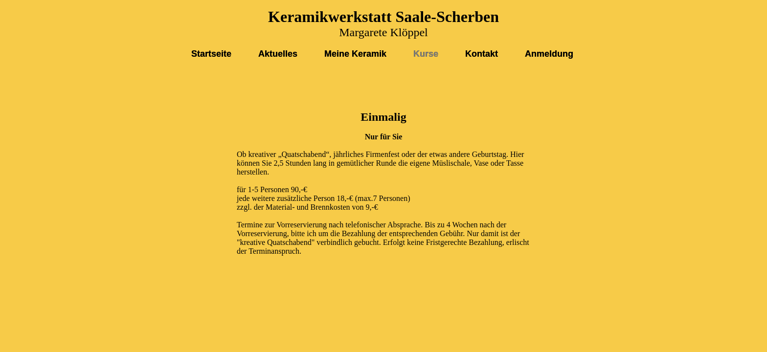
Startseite (211, 54)
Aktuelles (277, 54)
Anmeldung (549, 54)
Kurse (425, 54)
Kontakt (481, 54)
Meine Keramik (355, 54)
